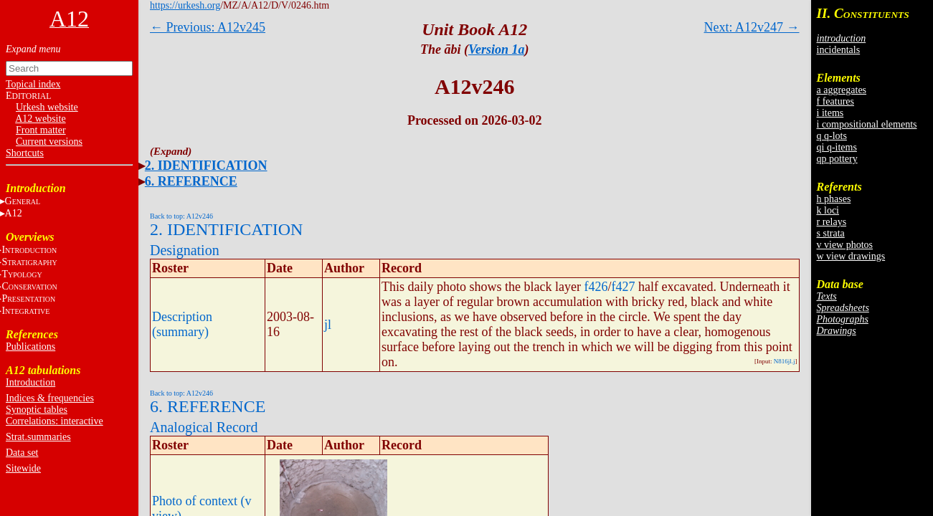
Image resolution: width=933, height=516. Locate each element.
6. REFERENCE (191, 181)
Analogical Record (204, 427)
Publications (30, 346)
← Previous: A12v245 (207, 27)
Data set (22, 452)
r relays (832, 221)
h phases (834, 199)
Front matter (41, 130)
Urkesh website (47, 107)
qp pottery (837, 158)
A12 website (40, 118)
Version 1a (496, 49)
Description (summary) (182, 324)
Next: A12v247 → (752, 27)
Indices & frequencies (50, 398)
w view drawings (851, 256)
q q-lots (832, 135)
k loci (828, 210)
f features (835, 101)
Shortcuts (25, 153)
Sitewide (23, 468)
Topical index (33, 84)
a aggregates (842, 90)
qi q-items (837, 147)
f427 (623, 287)
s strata (831, 233)
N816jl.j (784, 361)
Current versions (49, 141)
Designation (184, 250)
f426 (595, 287)
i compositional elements (867, 124)
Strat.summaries (38, 436)
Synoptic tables (36, 409)
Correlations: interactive (54, 421)
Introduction (30, 382)
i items (830, 113)
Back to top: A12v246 (181, 216)
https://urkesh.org (185, 5)
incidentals (839, 49)
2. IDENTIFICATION (206, 165)
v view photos (845, 244)
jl (327, 324)
